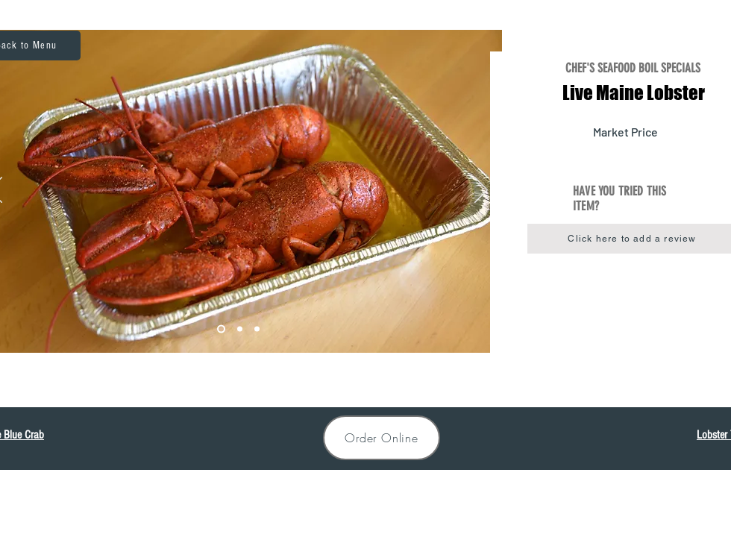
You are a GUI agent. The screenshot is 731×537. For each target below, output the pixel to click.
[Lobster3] (257, 329)
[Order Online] (381, 437)
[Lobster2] (239, 329)
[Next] (481, 191)
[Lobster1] (221, 329)
